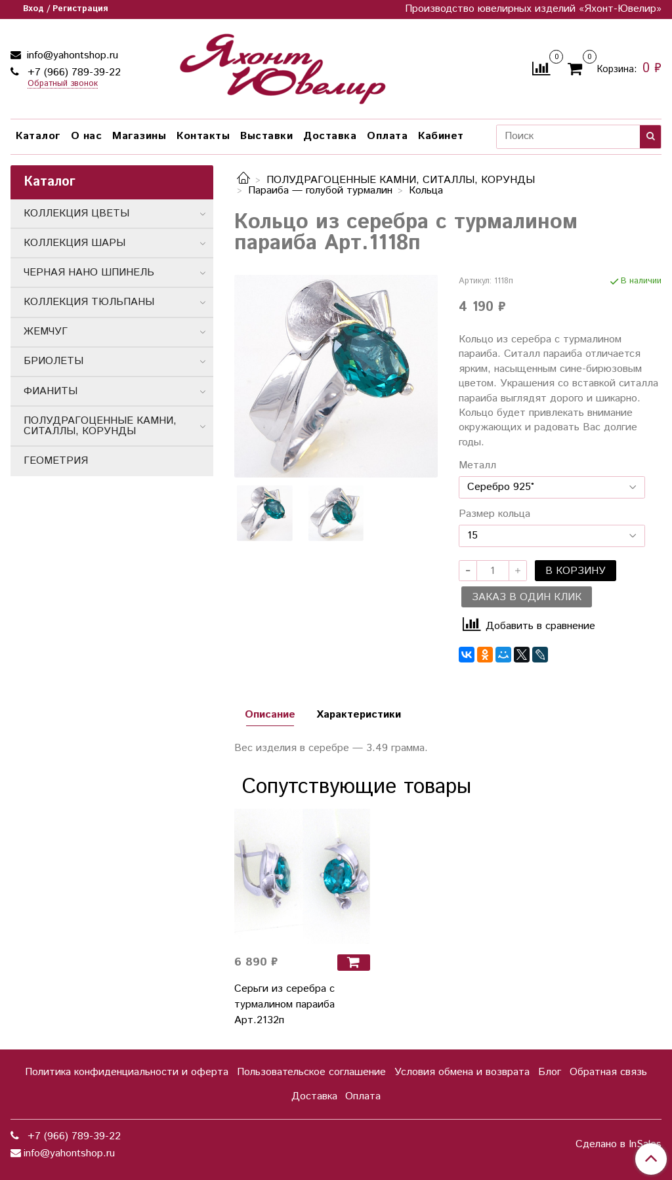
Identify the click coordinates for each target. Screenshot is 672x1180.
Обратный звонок (63, 84)
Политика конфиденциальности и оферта (126, 1072)
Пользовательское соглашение (311, 1072)
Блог (549, 1072)
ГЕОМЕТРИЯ (56, 460)
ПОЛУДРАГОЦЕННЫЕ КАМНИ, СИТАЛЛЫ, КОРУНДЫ (400, 180)
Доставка (329, 136)
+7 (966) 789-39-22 (72, 72)
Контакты (203, 136)
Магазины (139, 136)
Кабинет (441, 136)
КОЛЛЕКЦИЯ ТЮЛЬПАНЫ (89, 302)
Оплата (387, 136)
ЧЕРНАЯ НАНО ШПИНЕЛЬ (89, 272)
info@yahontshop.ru (71, 55)
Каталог (38, 136)
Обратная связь (608, 1072)
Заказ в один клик (526, 597)
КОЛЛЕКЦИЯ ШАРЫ (74, 243)
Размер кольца (494, 514)
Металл (477, 465)
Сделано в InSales (619, 1144)
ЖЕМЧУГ (46, 331)
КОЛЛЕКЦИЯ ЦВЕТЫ (76, 213)
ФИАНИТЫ (50, 391)
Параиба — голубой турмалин (320, 190)
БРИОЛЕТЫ (53, 361)
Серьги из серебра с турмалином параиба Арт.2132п (284, 1004)
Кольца (426, 190)
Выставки (266, 136)
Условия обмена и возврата (462, 1072)
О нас (86, 136)
